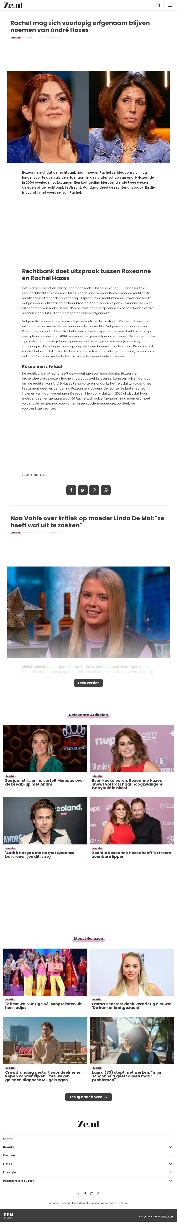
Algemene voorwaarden (102, 1203)
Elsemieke (57, 37)
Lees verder (88, 682)
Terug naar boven (85, 1097)
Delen (71, 490)
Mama (8, 1139)
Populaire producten (19, 1181)
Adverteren (79, 1203)
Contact (123, 1203)
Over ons (66, 1203)
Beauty (8, 1147)
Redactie (53, 1203)
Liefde (7, 1164)
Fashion (9, 1155)
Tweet (83, 490)
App (106, 490)
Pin (94, 490)
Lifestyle (9, 1172)
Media (16, 37)
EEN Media (167, 1216)
